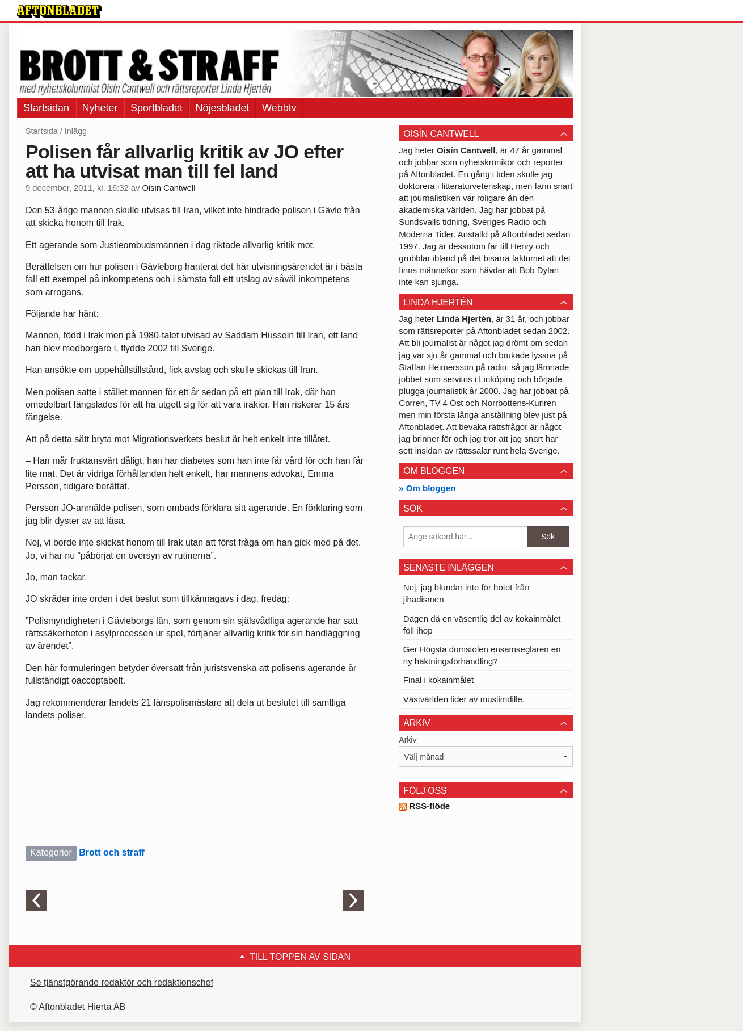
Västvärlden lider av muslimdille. (464, 699)
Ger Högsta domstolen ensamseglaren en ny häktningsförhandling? (482, 655)
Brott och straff (112, 852)
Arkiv (407, 739)
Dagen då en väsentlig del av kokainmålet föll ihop (482, 624)
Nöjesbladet (223, 108)
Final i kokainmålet (438, 680)
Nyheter (100, 108)
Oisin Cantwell (168, 187)
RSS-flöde (424, 806)
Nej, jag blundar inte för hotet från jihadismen (466, 593)
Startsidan (46, 108)
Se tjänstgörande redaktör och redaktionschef (121, 982)
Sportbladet (156, 108)
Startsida (42, 131)
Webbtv (279, 108)
